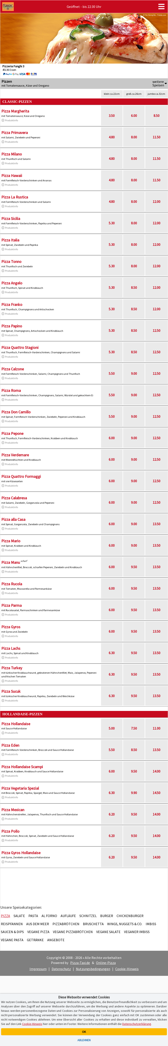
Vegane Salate (108, 932)
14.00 (156, 771)
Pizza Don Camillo (16, 411)
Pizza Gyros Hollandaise (20, 852)
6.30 (112, 653)
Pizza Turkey (11, 667)
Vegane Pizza (38, 932)
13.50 (156, 524)
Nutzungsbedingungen (93, 969)
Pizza (5, 916)
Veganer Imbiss (137, 932)
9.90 (134, 793)
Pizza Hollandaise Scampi (22, 766)
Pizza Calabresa (14, 497)
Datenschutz (61, 969)
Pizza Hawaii (11, 175)
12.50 (156, 330)
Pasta (33, 916)
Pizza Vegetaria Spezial (20, 788)
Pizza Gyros (10, 626)
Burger (106, 916)
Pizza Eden (10, 745)
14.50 (156, 793)
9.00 (134, 373)
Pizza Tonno (11, 261)
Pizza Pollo (10, 831)
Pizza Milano (11, 154)
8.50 (156, 115)
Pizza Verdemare (15, 454)
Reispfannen (12, 924)
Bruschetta (93, 924)
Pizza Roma (11, 390)
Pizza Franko (11, 304)
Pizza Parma (11, 605)
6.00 (134, 115)
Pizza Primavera (14, 132)
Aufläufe (68, 916)
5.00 (112, 728)
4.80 (112, 137)
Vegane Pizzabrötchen (73, 932)
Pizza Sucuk (11, 691)
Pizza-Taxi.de (80, 962)
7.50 (134, 728)
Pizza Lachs (10, 648)
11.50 (156, 137)
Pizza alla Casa (13, 519)
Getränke (35, 940)
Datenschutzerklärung (136, 1024)
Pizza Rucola (11, 583)
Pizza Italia (10, 240)
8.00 (134, 137)
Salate (19, 916)
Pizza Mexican (12, 809)
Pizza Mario (10, 540)
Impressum (38, 969)
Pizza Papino (11, 325)
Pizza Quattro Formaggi (21, 476)
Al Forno (49, 916)
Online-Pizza (106, 962)
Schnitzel (88, 916)
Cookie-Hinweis (127, 969)
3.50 (112, 115)
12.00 (156, 201)
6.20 (112, 814)
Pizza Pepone (12, 433)
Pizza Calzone (12, 368)
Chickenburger (130, 916)
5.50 (112, 373)
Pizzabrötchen (65, 924)
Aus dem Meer (37, 924)
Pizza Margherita (15, 111)
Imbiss (151, 924)
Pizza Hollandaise (15, 723)
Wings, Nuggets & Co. (124, 924)
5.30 (112, 223)
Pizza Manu (10, 562)
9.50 (134, 567)
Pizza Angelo (11, 283)
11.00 (156, 728)
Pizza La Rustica (14, 197)
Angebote (56, 940)
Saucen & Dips (12, 932)
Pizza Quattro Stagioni (19, 347)
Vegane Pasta (12, 940)
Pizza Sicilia (10, 218)
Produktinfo (9, 120)
